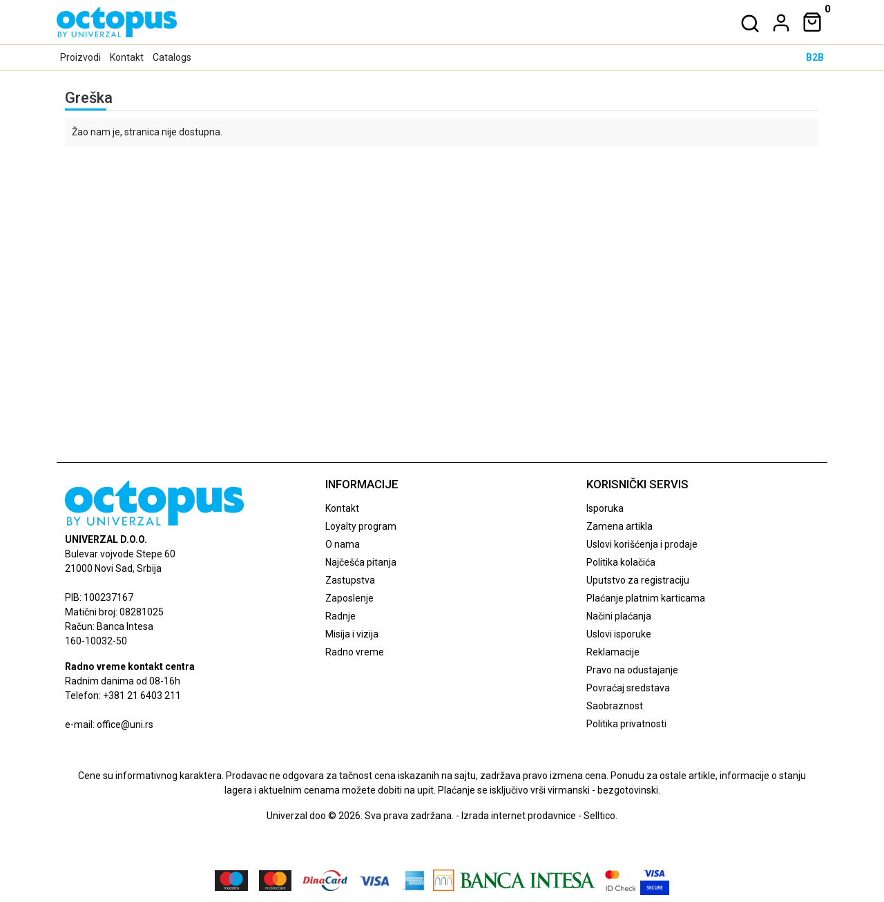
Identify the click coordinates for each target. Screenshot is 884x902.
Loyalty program (360, 526)
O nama (342, 544)
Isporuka (605, 508)
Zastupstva (350, 580)
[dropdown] (778, 23)
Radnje (340, 616)
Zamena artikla (619, 526)
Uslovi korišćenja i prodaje (642, 544)
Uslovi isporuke (618, 634)
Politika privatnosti (626, 723)
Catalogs (172, 57)
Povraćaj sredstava (628, 687)
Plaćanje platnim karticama (645, 598)
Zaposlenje (349, 598)
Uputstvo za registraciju (637, 580)
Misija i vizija (351, 634)
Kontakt (127, 57)
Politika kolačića (620, 562)
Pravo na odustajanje (632, 669)
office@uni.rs (125, 724)
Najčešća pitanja (360, 562)
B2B (815, 57)
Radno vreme (354, 652)
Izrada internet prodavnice (518, 815)
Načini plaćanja (618, 616)
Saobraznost (614, 705)
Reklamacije (613, 652)
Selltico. (600, 815)
